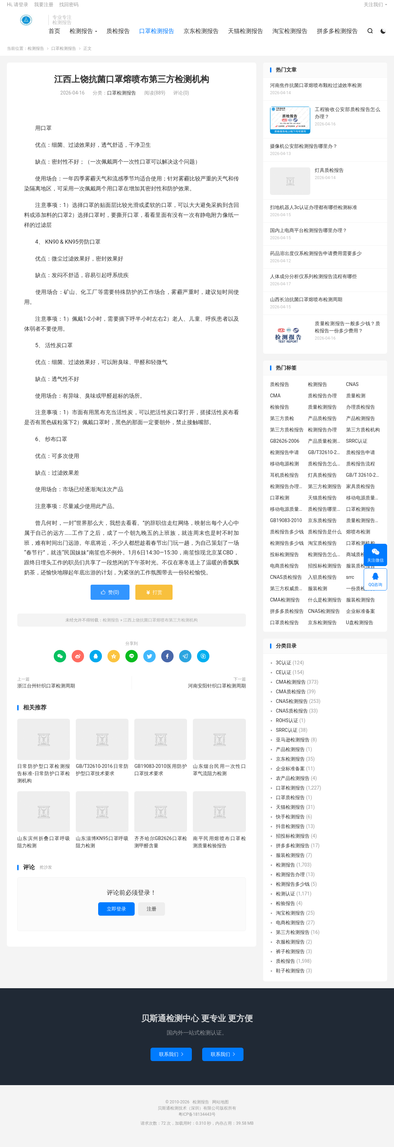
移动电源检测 (284, 471)
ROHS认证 (287, 727)
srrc (350, 584)
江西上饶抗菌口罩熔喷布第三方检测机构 (131, 86)
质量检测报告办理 (363, 527)
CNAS (352, 391)
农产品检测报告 (293, 785)
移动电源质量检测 (287, 516)
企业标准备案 (360, 618)
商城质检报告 (360, 561)
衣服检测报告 (290, 948)
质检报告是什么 (325, 539)
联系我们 (171, 1061)
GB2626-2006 (284, 448)
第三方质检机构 (363, 437)
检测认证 (285, 900)
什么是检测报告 (325, 607)
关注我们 (373, 9)
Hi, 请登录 (17, 9)
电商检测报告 (290, 929)
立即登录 (116, 915)
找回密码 (69, 9)
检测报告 (26, 24)
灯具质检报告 (322, 482)
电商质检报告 (284, 573)
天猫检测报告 (244, 35)
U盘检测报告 (359, 629)
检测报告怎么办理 (325, 561)
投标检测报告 (284, 561)
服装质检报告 (360, 573)
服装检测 (317, 595)
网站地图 (220, 1108)
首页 (53, 35)
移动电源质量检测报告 (363, 505)
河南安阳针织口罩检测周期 (217, 692)
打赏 (154, 599)
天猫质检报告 (322, 505)
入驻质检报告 (322, 584)
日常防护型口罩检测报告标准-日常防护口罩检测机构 (43, 780)
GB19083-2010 (286, 527)
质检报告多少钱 (287, 539)
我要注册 (43, 9)
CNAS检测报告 (324, 618)
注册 (151, 915)
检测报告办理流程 (287, 493)
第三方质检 (282, 425)
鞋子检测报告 (290, 977)
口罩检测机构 (360, 550)
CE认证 (283, 679)
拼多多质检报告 (287, 618)
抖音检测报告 (290, 833)
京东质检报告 (322, 527)
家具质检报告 (360, 493)
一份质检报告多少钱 (363, 595)
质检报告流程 (360, 471)
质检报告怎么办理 (325, 471)
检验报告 (279, 414)
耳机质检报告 (284, 482)
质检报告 (117, 35)
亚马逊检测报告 (293, 746)
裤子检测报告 (290, 958)
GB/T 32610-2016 (363, 482)
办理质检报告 (360, 414)
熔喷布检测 (358, 539)
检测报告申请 (284, 459)
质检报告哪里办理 (325, 516)
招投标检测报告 (325, 573)
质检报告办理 (322, 403)
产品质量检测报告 (325, 448)
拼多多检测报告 (336, 35)
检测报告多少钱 (287, 550)
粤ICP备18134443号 (197, 1121)
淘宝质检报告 (322, 550)
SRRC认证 (357, 448)
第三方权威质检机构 (287, 595)
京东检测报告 (200, 35)
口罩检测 (279, 505)
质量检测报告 (322, 414)
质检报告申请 (360, 459)
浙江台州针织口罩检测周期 (46, 692)
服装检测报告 (360, 607)
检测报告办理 (322, 437)
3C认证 (283, 669)
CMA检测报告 (285, 607)
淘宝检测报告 (289, 35)
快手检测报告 (290, 823)
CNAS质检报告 (286, 584)
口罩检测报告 (155, 35)
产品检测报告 (360, 425)
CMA (275, 403)
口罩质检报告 (284, 629)
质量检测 (355, 403)
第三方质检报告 (287, 437)
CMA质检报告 (291, 698)
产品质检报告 (322, 425)
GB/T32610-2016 (325, 459)
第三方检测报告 (325, 493)
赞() (110, 599)
